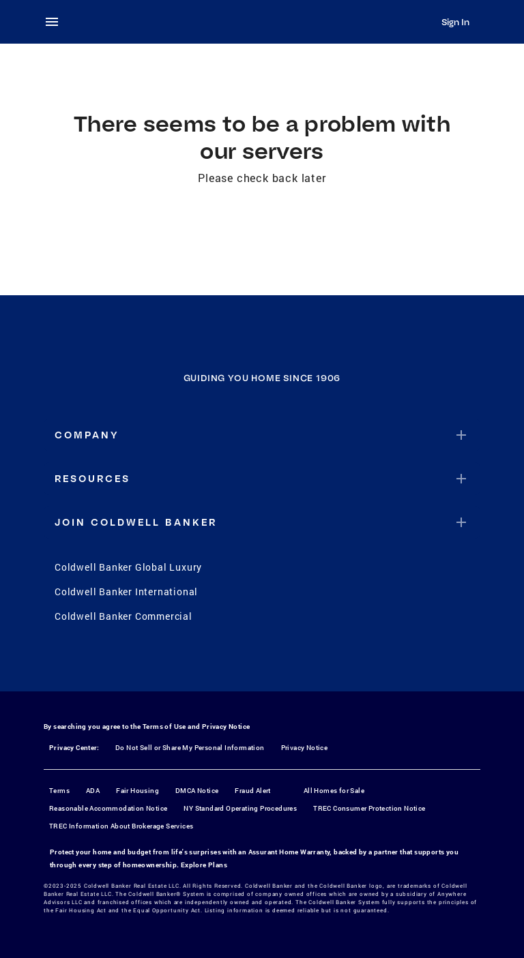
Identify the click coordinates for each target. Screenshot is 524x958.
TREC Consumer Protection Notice (369, 808)
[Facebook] (208, 662)
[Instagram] (244, 662)
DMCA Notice (196, 790)
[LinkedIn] (315, 662)
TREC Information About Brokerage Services (121, 826)
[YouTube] (279, 662)
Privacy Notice (226, 726)
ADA (93, 790)
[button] (262, 435)
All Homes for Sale (334, 790)
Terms (59, 790)
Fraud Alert (252, 790)
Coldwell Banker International (126, 591)
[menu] (56, 22)
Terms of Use (164, 726)
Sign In (455, 21)
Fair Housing (137, 790)
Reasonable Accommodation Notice (108, 808)
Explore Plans (204, 864)
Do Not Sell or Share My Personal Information (190, 747)
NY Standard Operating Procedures (240, 808)
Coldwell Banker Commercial (123, 616)
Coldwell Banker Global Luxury (128, 566)
